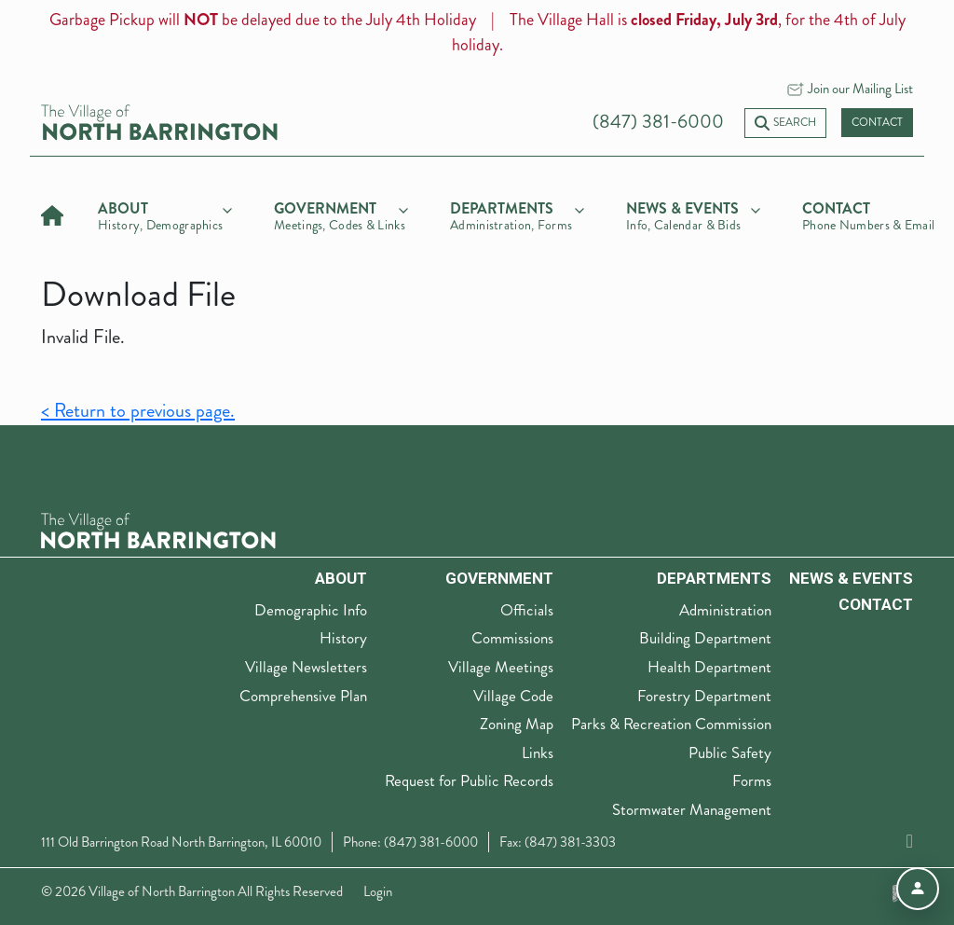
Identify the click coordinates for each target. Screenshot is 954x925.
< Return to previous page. (138, 410)
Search (785, 123)
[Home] (52, 213)
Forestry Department (704, 695)
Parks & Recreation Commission (671, 723)
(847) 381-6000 (658, 121)
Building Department (705, 638)
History (343, 638)
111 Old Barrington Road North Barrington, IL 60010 (181, 842)
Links (537, 752)
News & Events (851, 578)
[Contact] (869, 213)
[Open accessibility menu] (917, 888)
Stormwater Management (691, 809)
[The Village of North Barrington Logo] (158, 529)
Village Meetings (500, 667)
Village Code (513, 695)
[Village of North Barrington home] (159, 120)
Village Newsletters (306, 667)
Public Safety (729, 752)
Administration (725, 610)
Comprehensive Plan (303, 695)
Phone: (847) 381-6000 (410, 842)
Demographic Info (310, 610)
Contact (877, 123)
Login (377, 891)
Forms (751, 780)
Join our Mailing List (860, 88)
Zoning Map (516, 723)
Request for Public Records (469, 780)
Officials (526, 610)
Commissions (512, 638)
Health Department (709, 667)
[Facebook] (909, 841)
